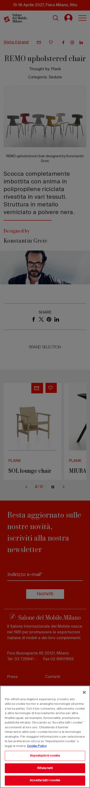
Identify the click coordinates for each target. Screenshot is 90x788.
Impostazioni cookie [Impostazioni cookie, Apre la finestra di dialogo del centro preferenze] (45, 755)
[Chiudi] (84, 692)
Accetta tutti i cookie (45, 780)
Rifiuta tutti (45, 768)
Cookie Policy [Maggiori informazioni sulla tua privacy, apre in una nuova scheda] (37, 746)
